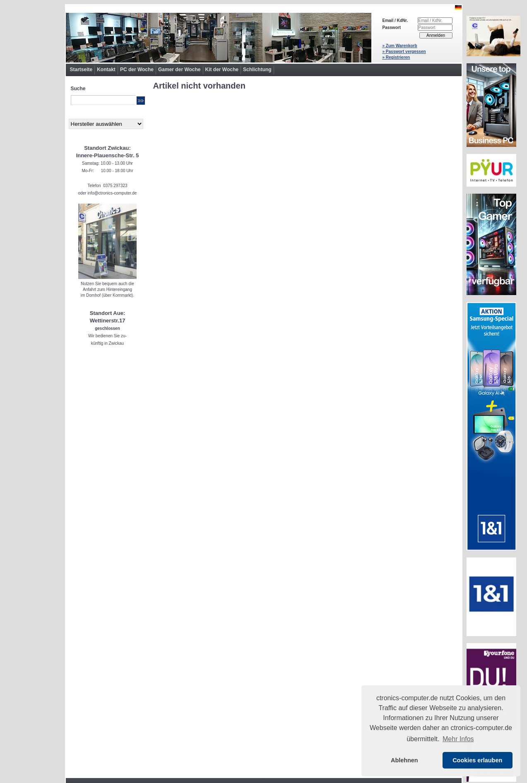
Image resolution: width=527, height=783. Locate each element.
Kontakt (106, 69)
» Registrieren (396, 57)
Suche (78, 88)
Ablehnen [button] (404, 760)
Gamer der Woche (179, 69)
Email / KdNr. (395, 20)
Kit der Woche (221, 69)
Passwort (392, 27)
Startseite (81, 69)
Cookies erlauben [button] (477, 760)
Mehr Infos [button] (458, 738)
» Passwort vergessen (404, 51)
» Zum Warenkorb (400, 45)
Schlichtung (257, 69)
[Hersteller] (106, 124)
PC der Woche (137, 69)
